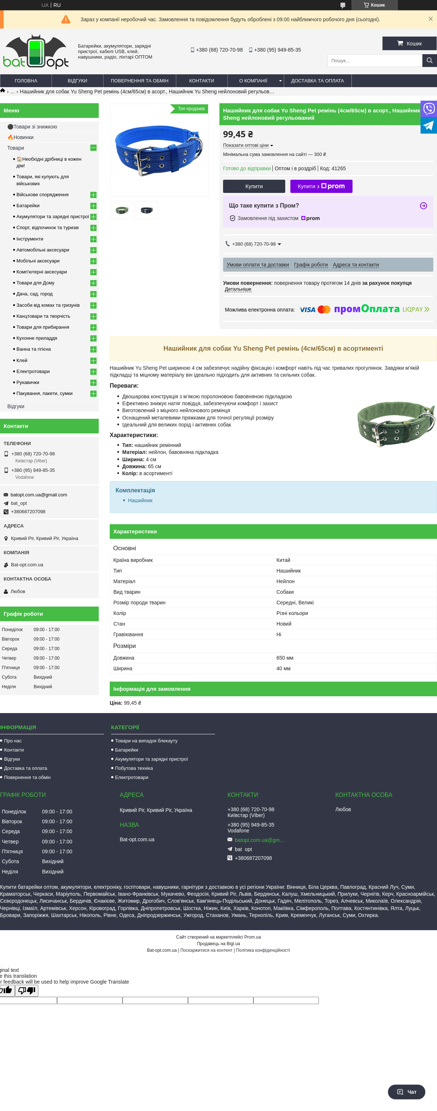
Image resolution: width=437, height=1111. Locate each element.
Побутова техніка (134, 768)
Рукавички (27, 382)
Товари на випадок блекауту (146, 740)
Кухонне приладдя (36, 338)
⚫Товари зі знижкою (32, 127)
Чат (407, 1092)
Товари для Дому (35, 283)
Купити (254, 186)
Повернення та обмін (140, 80)
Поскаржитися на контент (206, 950)
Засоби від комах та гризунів (48, 305)
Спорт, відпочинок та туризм (47, 227)
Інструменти (29, 239)
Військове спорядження (42, 194)
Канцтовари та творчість (43, 316)
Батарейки (27, 205)
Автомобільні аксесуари (42, 250)
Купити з (321, 186)
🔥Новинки (20, 137)
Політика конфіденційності (263, 950)
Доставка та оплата (317, 80)
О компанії (253, 80)
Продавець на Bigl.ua (218, 943)
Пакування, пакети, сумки (44, 393)
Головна (26, 80)
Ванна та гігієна (33, 349)
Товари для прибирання (42, 327)
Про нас (13, 740)
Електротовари (33, 371)
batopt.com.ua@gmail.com (39, 494)
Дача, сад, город (34, 294)
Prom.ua (252, 937)
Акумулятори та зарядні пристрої (52, 216)
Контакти (201, 80)
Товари (15, 148)
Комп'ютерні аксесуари (41, 272)
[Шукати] (429, 60)
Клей (21, 360)
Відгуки (77, 80)
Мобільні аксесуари (38, 261)
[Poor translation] (26, 991)
